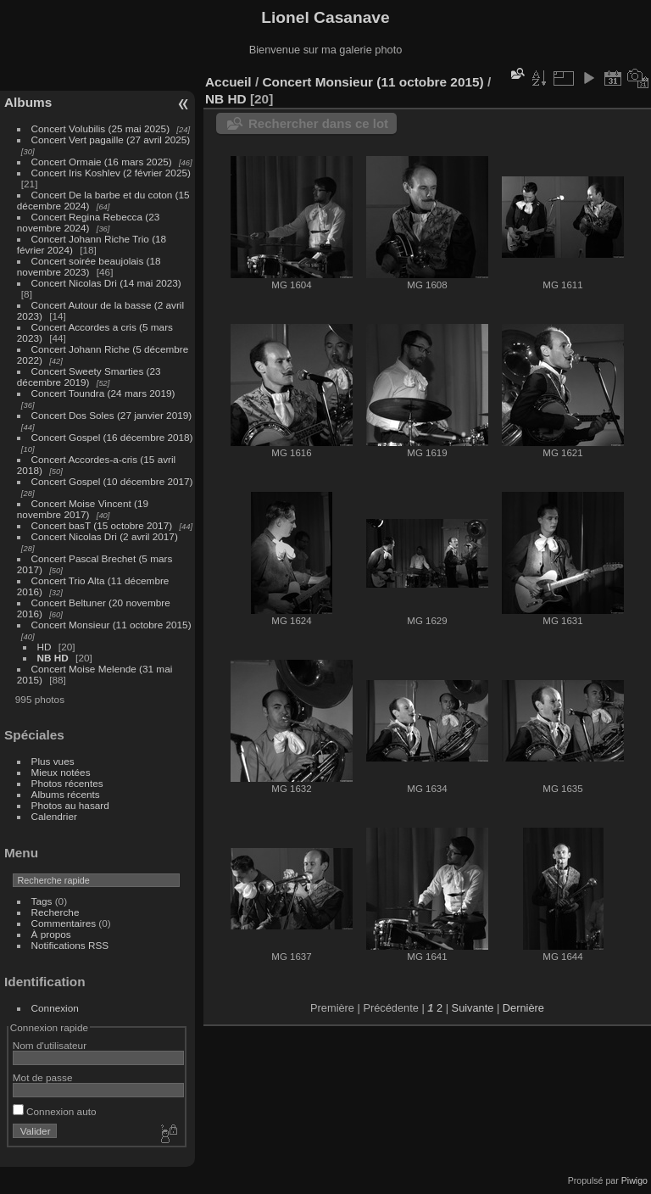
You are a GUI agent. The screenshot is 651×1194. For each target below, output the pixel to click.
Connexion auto (55, 1111)
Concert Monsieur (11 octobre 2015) (111, 624)
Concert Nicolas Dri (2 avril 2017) (104, 536)
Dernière (523, 1008)
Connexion (55, 1007)
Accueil (228, 82)
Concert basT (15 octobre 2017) (102, 525)
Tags (42, 901)
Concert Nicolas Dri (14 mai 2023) (106, 282)
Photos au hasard (70, 805)
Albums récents (65, 794)
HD (44, 646)
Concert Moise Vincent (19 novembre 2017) (82, 509)
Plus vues (53, 761)
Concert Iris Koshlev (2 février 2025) (111, 172)
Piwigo (634, 1180)
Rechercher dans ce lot (318, 123)
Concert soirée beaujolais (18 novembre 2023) (89, 266)
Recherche (55, 912)
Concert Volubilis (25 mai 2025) (100, 128)
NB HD (53, 657)
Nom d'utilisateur (49, 1045)
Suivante (473, 1008)
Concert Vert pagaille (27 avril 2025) (111, 139)
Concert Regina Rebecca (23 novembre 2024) (88, 222)
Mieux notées (61, 772)
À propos (51, 934)
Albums (28, 102)
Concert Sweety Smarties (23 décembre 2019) (89, 376)
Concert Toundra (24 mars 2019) (103, 393)
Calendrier (54, 816)
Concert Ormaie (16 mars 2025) (101, 161)
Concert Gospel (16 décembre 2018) (112, 437)
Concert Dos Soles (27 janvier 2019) (111, 415)
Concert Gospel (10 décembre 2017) (112, 481)
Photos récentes (67, 783)
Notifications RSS (70, 945)
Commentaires (64, 923)
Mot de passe (43, 1077)
